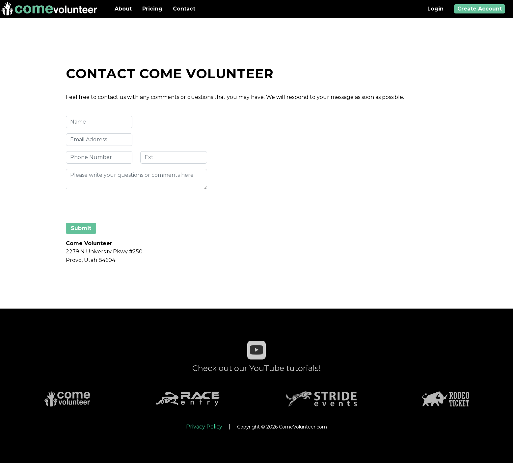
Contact (184, 9)
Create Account (479, 9)
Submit (81, 228)
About (123, 9)
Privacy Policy (204, 427)
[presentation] (116, 207)
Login (435, 9)
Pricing (152, 9)
